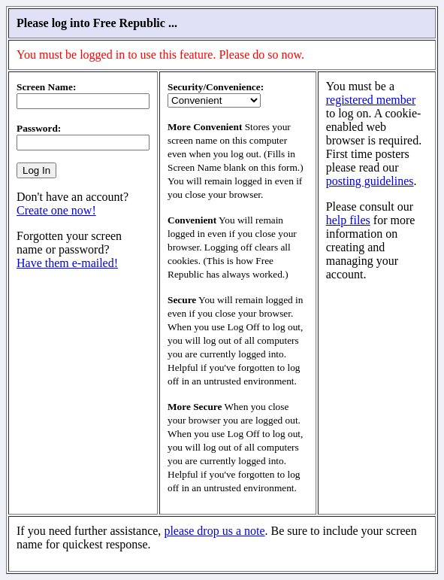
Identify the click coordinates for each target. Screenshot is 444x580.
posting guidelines (370, 181)
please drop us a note (214, 530)
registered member (371, 99)
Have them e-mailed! (67, 263)
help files (348, 220)
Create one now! (56, 210)
